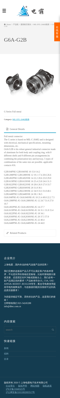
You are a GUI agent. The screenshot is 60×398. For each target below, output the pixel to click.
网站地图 (34, 386)
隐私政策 (47, 386)
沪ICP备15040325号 (15, 389)
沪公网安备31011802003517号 (20, 392)
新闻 (6, 348)
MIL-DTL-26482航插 (20, 119)
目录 (6, 359)
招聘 (6, 354)
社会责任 (10, 386)
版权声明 (22, 386)
